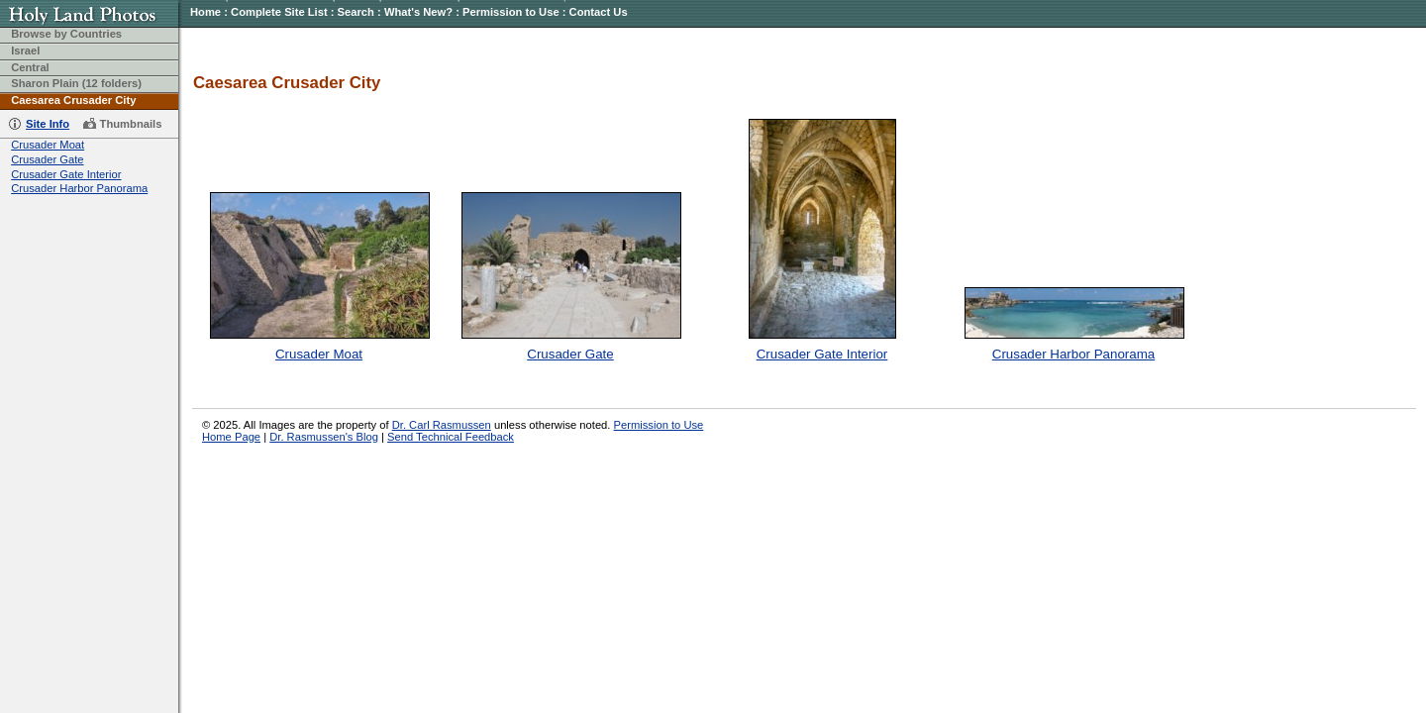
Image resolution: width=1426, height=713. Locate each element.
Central (30, 67)
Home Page (231, 437)
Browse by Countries (66, 34)
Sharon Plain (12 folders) (76, 83)
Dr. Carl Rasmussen (441, 425)
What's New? (418, 12)
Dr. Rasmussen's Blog (323, 437)
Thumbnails (131, 124)
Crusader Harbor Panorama (79, 188)
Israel (25, 50)
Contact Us (598, 12)
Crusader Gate (47, 159)
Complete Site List (279, 12)
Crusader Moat (47, 145)
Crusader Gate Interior (66, 174)
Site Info (47, 124)
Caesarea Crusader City (73, 100)
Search (356, 12)
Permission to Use (511, 12)
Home (205, 12)
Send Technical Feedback (450, 437)
